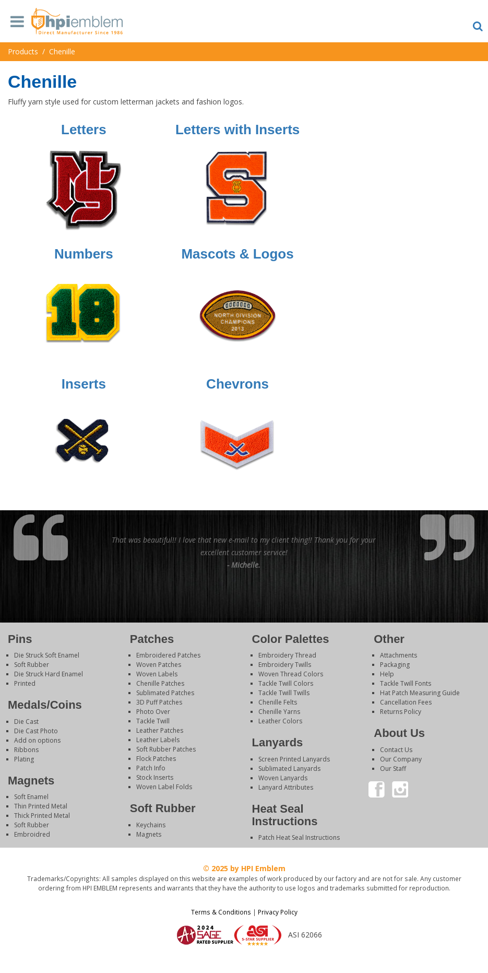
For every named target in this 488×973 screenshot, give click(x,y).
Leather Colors (280, 721)
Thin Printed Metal (40, 806)
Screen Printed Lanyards (294, 759)
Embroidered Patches (168, 655)
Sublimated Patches (165, 692)
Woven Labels (156, 674)
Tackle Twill (153, 721)
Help (387, 674)
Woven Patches (158, 664)
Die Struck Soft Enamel (46, 655)
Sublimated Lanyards (289, 768)
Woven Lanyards (282, 777)
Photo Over (153, 711)
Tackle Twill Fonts (405, 683)
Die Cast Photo (36, 730)
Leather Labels (158, 739)
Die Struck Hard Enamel (48, 674)
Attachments (398, 655)
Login (244, 960)
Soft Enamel (31, 796)
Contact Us (396, 749)
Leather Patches (159, 730)
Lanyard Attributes (285, 787)
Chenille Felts (277, 702)
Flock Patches (156, 758)
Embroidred (32, 834)
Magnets (148, 834)
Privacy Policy (277, 912)
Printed (24, 683)
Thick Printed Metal (42, 815)
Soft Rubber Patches (166, 749)
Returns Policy (400, 711)
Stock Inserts (154, 777)
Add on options (37, 740)
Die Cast (26, 721)
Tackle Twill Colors (285, 683)
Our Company (401, 759)
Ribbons (26, 749)
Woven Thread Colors (290, 674)
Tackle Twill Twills (284, 692)
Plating (24, 759)
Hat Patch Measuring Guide (420, 692)
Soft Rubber (31, 664)
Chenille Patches (160, 683)
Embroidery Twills (284, 664)
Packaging (395, 664)
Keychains (150, 824)
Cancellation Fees (406, 702)
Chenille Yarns (279, 711)
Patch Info (150, 768)
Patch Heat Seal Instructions (299, 837)
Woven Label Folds (164, 786)
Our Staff (393, 768)
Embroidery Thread (287, 655)
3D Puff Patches (159, 702)
